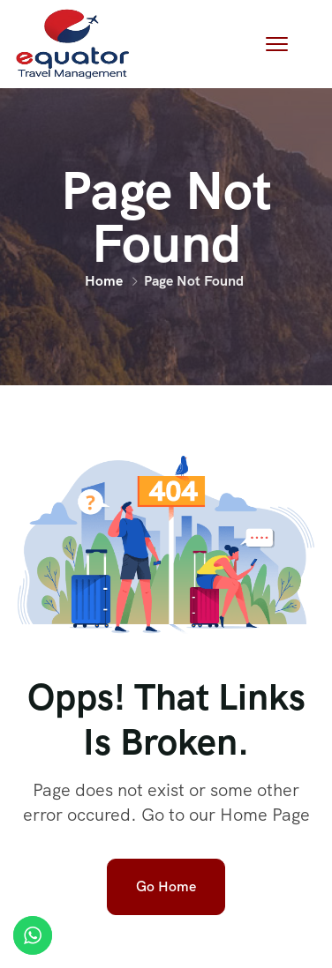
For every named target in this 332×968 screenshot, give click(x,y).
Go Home (166, 886)
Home (104, 281)
